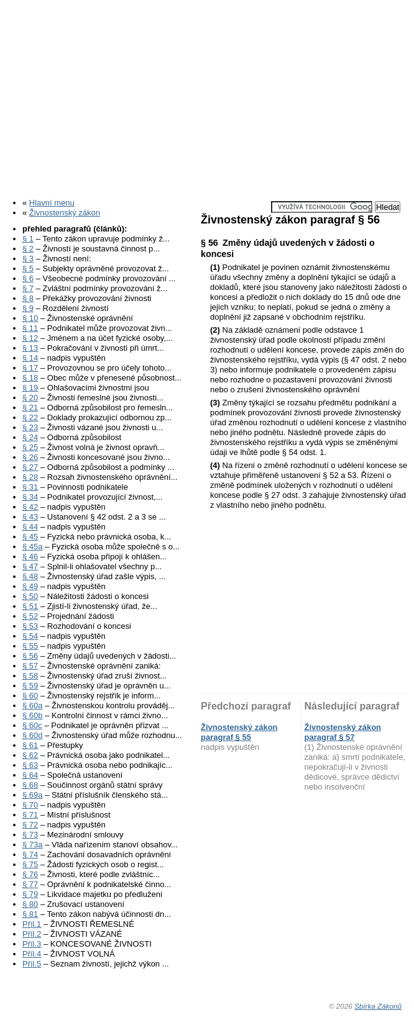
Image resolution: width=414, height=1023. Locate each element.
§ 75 (30, 864)
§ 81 (30, 914)
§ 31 (30, 487)
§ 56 (30, 655)
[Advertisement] (207, 95)
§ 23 (30, 427)
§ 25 (30, 447)
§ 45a (32, 546)
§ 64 (30, 775)
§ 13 (30, 348)
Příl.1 (31, 924)
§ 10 (30, 318)
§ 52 (30, 616)
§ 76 (30, 874)
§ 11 (30, 328)
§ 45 (30, 536)
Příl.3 (31, 944)
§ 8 (28, 298)
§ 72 (30, 824)
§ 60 (30, 695)
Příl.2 (31, 934)
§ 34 (30, 497)
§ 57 (30, 665)
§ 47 (30, 566)
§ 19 (30, 387)
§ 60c (32, 725)
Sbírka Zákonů (378, 1006)
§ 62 (30, 755)
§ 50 (30, 596)
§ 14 (30, 358)
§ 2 (28, 248)
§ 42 (30, 507)
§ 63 (30, 765)
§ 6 (28, 278)
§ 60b (32, 715)
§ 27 (30, 467)
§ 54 (30, 636)
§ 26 (30, 457)
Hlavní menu (52, 202)
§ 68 (30, 785)
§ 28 (30, 477)
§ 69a (32, 795)
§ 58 (30, 675)
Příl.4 (31, 953)
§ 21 (30, 407)
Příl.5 (31, 963)
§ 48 (30, 576)
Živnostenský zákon (64, 212)
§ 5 (28, 268)
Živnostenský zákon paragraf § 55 (239, 732)
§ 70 (30, 804)
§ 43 (30, 516)
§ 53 (30, 626)
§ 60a (32, 705)
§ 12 (30, 338)
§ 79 (30, 894)
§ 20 (30, 397)
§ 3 (28, 258)
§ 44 (30, 526)
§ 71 (30, 814)
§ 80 (30, 904)
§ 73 (30, 834)
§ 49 (30, 586)
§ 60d (32, 735)
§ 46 (30, 556)
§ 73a (32, 844)
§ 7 (28, 288)
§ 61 (30, 745)
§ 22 (30, 417)
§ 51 (30, 606)
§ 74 (30, 854)
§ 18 (30, 377)
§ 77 (30, 884)
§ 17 (30, 367)
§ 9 (28, 308)
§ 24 (30, 437)
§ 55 (30, 646)
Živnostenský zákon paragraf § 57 (343, 732)
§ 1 (28, 238)
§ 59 (30, 685)
